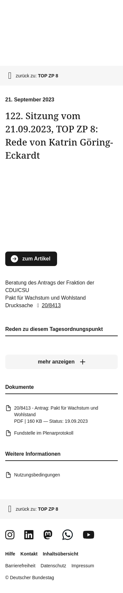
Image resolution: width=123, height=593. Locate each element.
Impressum (83, 565)
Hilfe (10, 553)
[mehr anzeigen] (61, 362)
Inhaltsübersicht (60, 553)
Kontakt (28, 553)
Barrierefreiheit (20, 565)
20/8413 (47, 305)
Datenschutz (53, 565)
